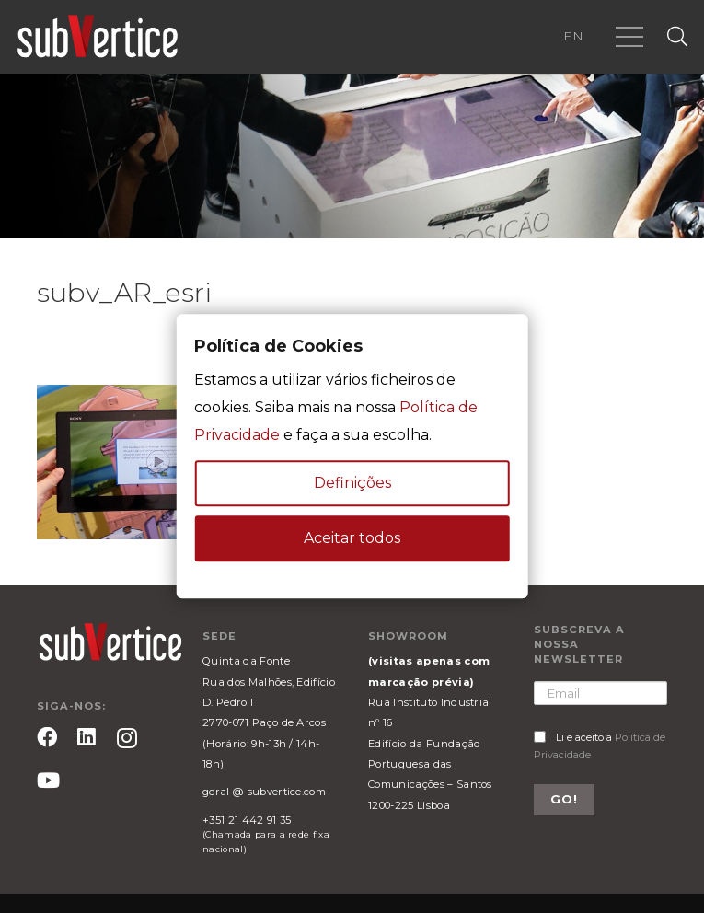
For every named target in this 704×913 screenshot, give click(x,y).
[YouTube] (48, 780)
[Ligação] (97, 37)
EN (573, 36)
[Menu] (629, 37)
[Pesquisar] (677, 37)
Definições (352, 483)
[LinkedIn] (86, 737)
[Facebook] (47, 737)
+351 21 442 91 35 (246, 820)
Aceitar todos (352, 539)
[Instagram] (127, 738)
